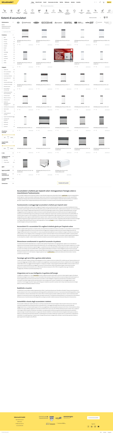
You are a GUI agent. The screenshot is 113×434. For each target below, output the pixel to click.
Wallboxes (6, 122)
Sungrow (6, 56)
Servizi (44, 2)
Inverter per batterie (8, 76)
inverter (52, 220)
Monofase (6, 160)
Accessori (6, 126)
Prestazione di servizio (6, 26)
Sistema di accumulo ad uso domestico (8, 93)
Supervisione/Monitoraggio (9, 116)
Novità (3, 24)
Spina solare (6, 109)
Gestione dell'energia (8, 82)
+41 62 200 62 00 (19, 425)
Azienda (73, 2)
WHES (5, 62)
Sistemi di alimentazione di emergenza (7, 103)
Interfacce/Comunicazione (9, 106)
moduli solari (64, 195)
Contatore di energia (8, 84)
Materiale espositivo (6, 28)
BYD (4, 37)
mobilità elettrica (51, 252)
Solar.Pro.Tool (38, 2)
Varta (5, 60)
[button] (105, 17)
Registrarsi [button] (109, 2)
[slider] (2, 134)
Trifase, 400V (6, 162)
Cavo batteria (6, 73)
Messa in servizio (7, 97)
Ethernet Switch (7, 86)
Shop (32, 2)
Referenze (67, 2)
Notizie (61, 2)
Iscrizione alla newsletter (93, 417)
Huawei (5, 45)
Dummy (5, 80)
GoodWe (5, 43)
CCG (101, 432)
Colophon (109, 432)
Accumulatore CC (7, 78)
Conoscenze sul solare (53, 2)
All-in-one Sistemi (7, 71)
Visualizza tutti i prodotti (63, 183)
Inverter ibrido (7, 95)
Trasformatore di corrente (7, 114)
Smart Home (36, 275)
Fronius (5, 41)
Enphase (5, 39)
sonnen (5, 54)
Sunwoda (6, 58)
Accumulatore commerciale (7, 89)
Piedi (5, 111)
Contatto (78, 2)
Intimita (104, 432)
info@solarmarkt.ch (20, 423)
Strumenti (6, 124)
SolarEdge (6, 52)
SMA (5, 50)
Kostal (5, 48)
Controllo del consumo (6, 119)
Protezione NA (7, 99)
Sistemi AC (6, 69)
